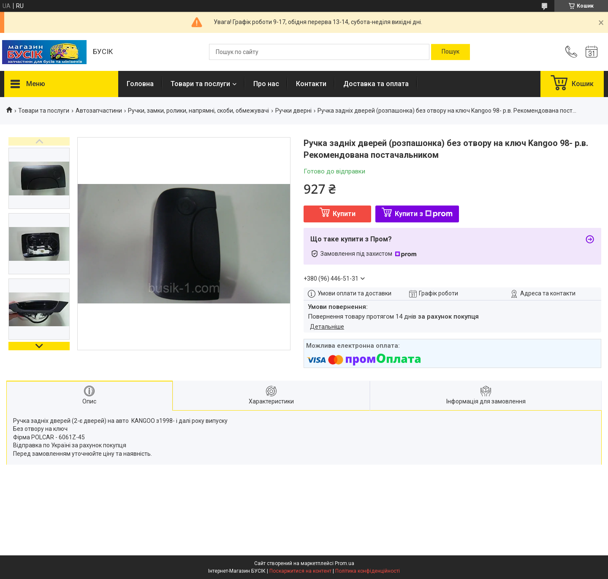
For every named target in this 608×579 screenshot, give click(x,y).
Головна (140, 84)
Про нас (266, 84)
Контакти (311, 84)
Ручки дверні (293, 110)
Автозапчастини (99, 110)
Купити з (424, 214)
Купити (344, 214)
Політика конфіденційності (367, 571)
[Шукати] (450, 52)
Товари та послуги (200, 84)
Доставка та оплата (376, 84)
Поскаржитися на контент (300, 571)
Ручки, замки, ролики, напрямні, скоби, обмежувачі (198, 110)
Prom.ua (344, 563)
